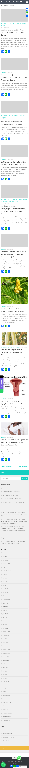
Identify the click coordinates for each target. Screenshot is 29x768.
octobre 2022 (6, 656)
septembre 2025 (7, 571)
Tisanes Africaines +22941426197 (11, 2)
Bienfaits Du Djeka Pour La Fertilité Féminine (13, 502)
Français (17, 767)
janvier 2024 (5, 628)
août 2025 (5, 574)
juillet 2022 (5, 667)
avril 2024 (5, 624)
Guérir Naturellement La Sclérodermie (12, 498)
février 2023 (5, 646)
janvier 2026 (5, 560)
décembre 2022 (6, 649)
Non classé (5, 709)
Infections (4, 23)
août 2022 (5, 664)
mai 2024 (5, 621)
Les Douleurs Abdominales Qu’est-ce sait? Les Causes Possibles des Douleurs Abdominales (14, 442)
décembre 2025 (6, 563)
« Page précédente (6, 466)
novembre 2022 (6, 653)
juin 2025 (5, 578)
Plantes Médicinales (13, 115)
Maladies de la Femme (13, 23)
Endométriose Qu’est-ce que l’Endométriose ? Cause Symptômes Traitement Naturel (14, 77)
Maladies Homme (7, 706)
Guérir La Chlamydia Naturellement (11, 495)
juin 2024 (5, 617)
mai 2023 (5, 639)
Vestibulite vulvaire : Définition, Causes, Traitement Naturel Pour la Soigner (13, 32)
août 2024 (5, 610)
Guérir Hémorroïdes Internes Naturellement (13, 512)
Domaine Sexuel (5, 200)
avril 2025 (5, 585)
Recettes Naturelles (13, 347)
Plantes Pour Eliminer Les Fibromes (11, 491)
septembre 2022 (7, 660)
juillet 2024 (5, 614)
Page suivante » (23, 466)
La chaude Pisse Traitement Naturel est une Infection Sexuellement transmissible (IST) (14, 254)
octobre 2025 (6, 567)
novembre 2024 (6, 599)
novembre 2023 (6, 635)
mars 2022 (5, 678)
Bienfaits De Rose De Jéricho (9, 488)
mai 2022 (5, 671)
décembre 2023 (6, 631)
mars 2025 (5, 589)
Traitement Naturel (14, 201)
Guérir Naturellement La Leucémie (11, 541)
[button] (3, 764)
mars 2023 (5, 642)
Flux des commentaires (8, 737)
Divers (3, 72)
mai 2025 (5, 581)
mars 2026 (5, 553)
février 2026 (5, 556)
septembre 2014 (7, 682)
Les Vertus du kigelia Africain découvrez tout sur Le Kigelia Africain (11, 352)
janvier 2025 (5, 592)
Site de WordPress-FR (8, 740)
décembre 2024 (6, 596)
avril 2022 (5, 674)
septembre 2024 (7, 606)
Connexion (5, 730)
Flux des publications (8, 733)
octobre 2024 (6, 603)
